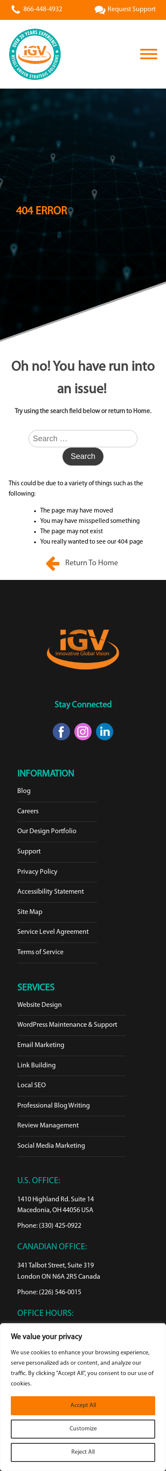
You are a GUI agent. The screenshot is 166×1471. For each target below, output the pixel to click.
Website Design (39, 1005)
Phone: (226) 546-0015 (49, 1292)
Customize (83, 1429)
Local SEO (31, 1085)
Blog (24, 791)
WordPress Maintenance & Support (67, 1025)
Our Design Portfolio (47, 831)
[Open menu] (148, 54)
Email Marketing (40, 1045)
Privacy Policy (37, 872)
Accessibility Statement (50, 891)
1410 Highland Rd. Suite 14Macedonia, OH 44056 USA (55, 1205)
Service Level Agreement (53, 932)
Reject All (83, 1452)
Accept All (83, 1405)
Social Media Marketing (51, 1146)
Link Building (36, 1065)
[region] (83, 1397)
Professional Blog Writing (53, 1105)
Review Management (48, 1125)
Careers (27, 811)
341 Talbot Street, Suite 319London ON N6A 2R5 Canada (58, 1271)
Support (29, 851)
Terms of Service (40, 952)
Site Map (29, 912)
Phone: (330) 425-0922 (49, 1226)
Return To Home (92, 563)
